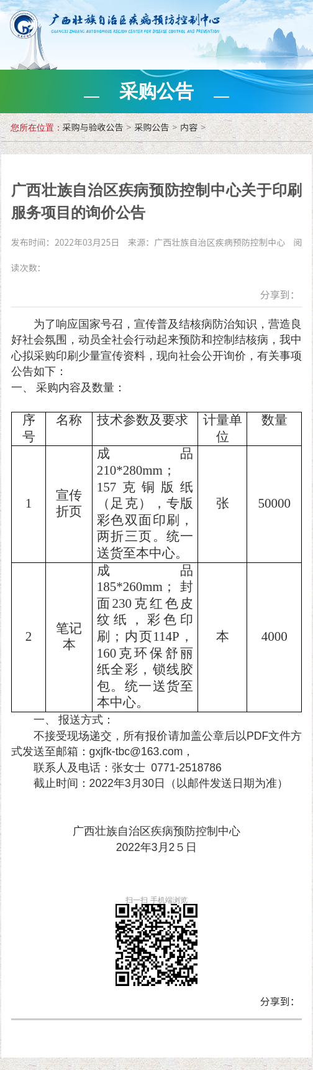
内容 (188, 127)
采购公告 (151, 127)
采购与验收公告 (93, 127)
